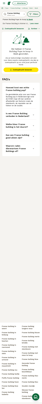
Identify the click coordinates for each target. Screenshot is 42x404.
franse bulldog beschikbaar (28, 371)
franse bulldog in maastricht (9, 365)
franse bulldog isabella (8, 393)
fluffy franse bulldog (10, 378)
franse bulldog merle (30, 337)
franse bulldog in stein (9, 352)
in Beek (30, 19)
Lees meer (34, 23)
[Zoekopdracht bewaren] (35, 396)
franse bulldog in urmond (9, 358)
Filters (33, 14)
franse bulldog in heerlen (9, 340)
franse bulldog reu (9, 370)
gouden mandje (28, 386)
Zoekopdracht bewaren (13, 29)
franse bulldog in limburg (9, 334)
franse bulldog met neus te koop (30, 354)
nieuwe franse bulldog (28, 391)
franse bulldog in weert (9, 327)
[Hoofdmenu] (4, 3)
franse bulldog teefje (10, 374)
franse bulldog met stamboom (30, 348)
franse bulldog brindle (28, 342)
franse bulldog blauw (31, 333)
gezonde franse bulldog (28, 364)
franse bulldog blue (30, 359)
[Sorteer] (34, 28)
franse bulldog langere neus (28, 327)
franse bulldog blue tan (10, 387)
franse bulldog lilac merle (30, 377)
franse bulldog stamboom (28, 397)
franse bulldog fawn (10, 382)
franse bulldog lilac (30, 382)
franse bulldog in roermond (9, 346)
